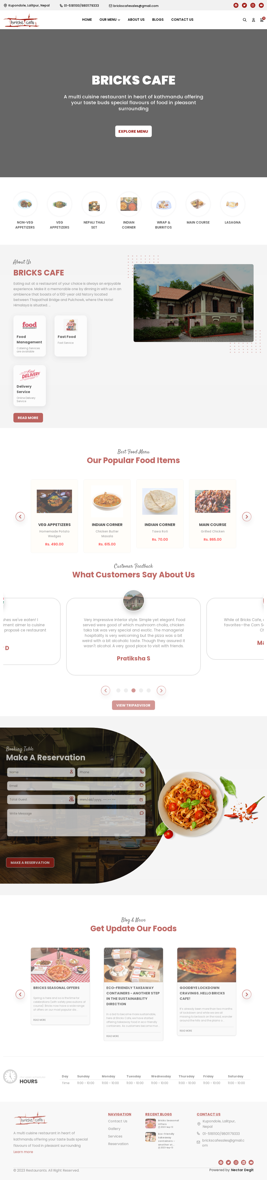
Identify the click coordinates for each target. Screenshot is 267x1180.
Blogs (158, 19)
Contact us (182, 19)
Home (87, 19)
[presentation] (39, 846)
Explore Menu (133, 131)
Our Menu (108, 19)
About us (136, 19)
